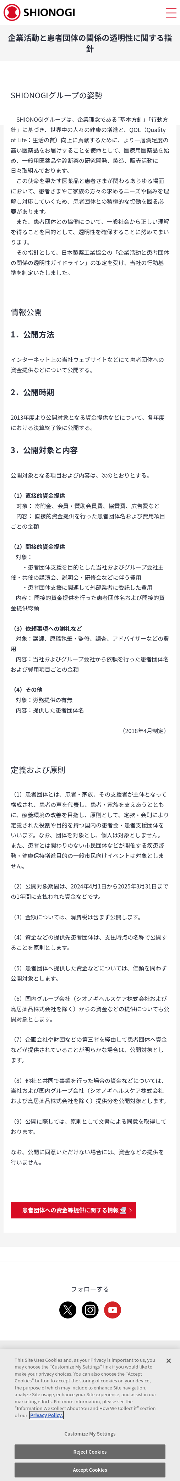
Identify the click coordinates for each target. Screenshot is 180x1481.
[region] (90, 1415)
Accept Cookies (90, 1469)
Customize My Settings (90, 1433)
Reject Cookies (90, 1451)
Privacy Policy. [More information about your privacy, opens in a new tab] (46, 1415)
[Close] (168, 1361)
